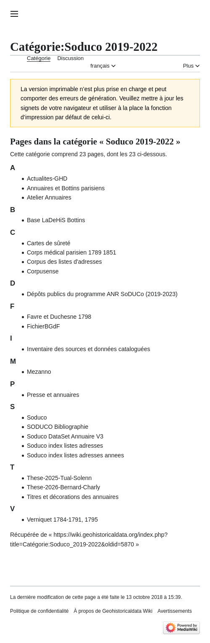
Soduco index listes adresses (65, 445)
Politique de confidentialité (39, 611)
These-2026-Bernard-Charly (63, 487)
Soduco (37, 417)
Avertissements (175, 611)
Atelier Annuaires (49, 197)
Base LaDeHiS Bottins (56, 220)
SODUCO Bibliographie (57, 426)
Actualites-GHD (47, 178)
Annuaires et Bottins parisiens (66, 188)
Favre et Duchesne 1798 (59, 316)
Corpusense (43, 271)
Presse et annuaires (53, 394)
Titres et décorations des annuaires (72, 496)
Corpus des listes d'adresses (64, 261)
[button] (14, 14)
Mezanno (39, 371)
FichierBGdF (43, 326)
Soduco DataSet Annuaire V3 (65, 436)
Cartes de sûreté (49, 243)
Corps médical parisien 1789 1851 (71, 252)
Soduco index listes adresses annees (75, 455)
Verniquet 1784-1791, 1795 (62, 519)
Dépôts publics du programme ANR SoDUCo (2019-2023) (102, 294)
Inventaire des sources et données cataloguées (88, 349)
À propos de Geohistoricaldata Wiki (113, 611)
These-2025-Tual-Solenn (59, 478)
